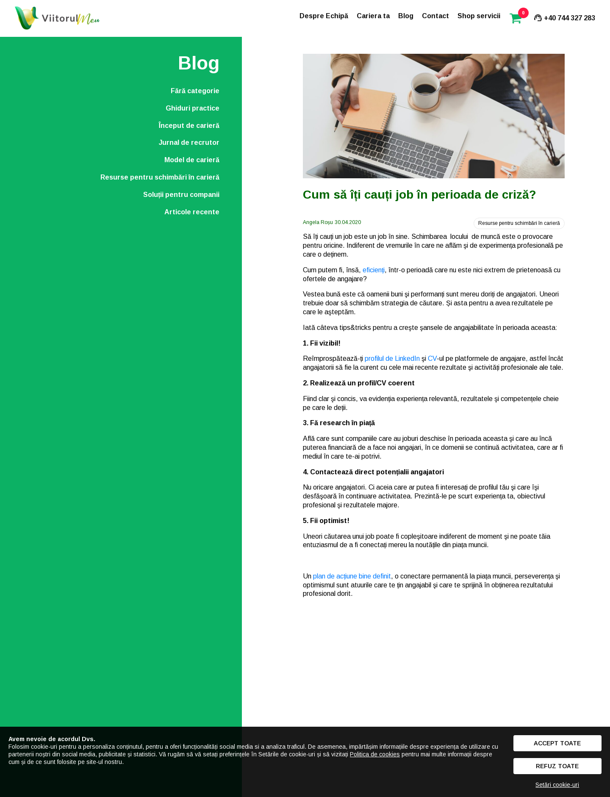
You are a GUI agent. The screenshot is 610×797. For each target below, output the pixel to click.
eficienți (374, 270)
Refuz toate (557, 766)
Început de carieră (189, 125)
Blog (405, 15)
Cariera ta (373, 15)
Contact (435, 15)
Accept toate (557, 743)
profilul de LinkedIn (392, 358)
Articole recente (191, 212)
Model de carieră (191, 159)
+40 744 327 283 (564, 18)
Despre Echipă (323, 15)
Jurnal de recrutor (189, 142)
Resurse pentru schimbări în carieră (159, 177)
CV (432, 358)
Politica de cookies (375, 754)
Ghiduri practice (192, 108)
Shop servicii (479, 15)
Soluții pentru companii (181, 194)
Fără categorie (195, 90)
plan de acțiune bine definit (352, 576)
